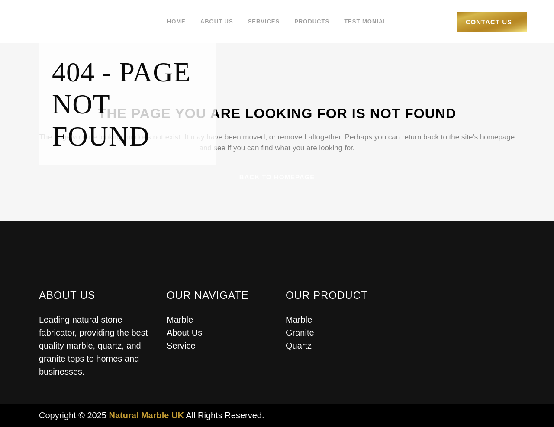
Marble (180, 319)
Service (181, 345)
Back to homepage (277, 177)
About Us (184, 332)
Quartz (299, 345)
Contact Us (489, 22)
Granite (300, 332)
